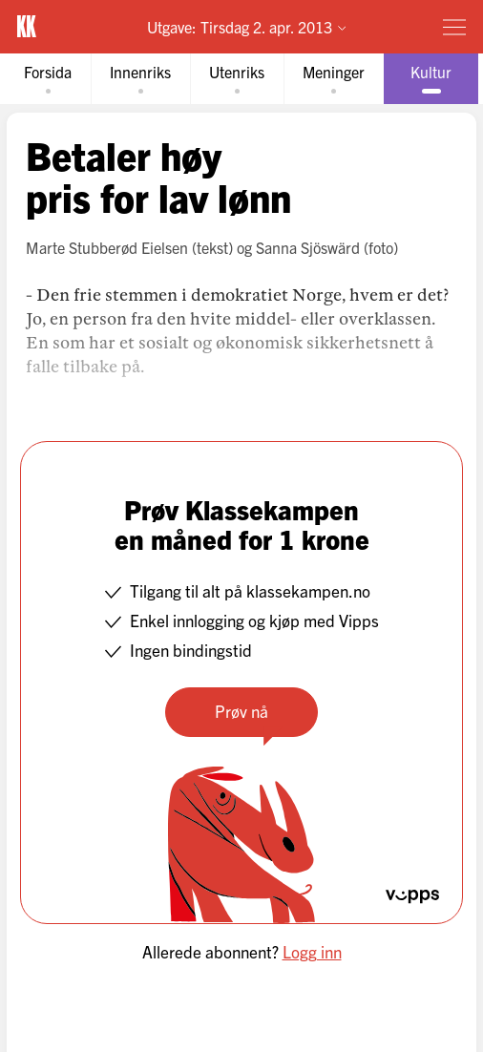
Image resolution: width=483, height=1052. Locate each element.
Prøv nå (241, 711)
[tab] (48, 78)
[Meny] (454, 26)
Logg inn (312, 951)
